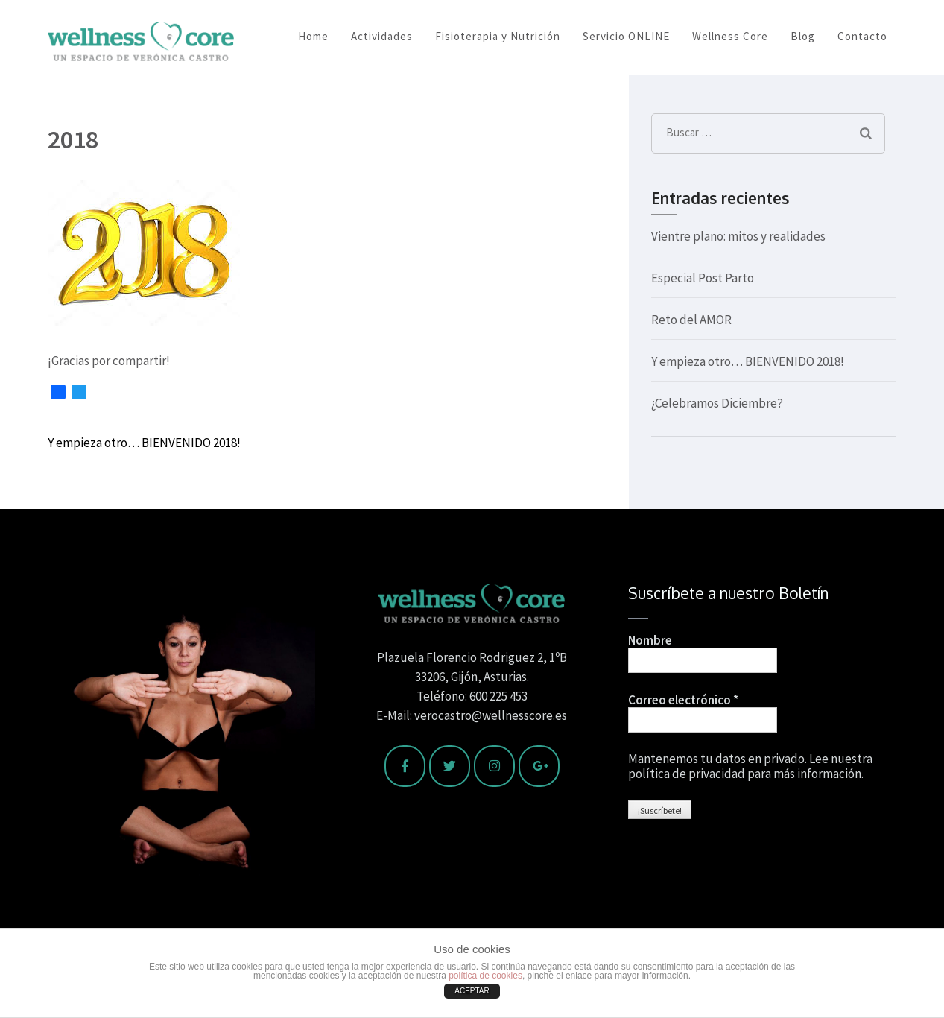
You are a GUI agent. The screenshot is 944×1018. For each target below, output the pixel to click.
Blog (803, 36)
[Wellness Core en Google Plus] (539, 766)
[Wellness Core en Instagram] (494, 766)
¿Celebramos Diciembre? (717, 403)
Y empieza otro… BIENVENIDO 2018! (144, 442)
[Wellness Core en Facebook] (404, 766)
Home (313, 36)
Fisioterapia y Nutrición (497, 36)
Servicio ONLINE (626, 36)
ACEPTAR (472, 991)
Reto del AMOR (691, 320)
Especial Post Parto (702, 278)
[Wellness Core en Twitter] (449, 766)
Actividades (382, 36)
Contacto (862, 36)
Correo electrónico (683, 699)
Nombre (650, 640)
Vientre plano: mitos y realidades (738, 236)
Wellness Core (730, 36)
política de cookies (485, 975)
